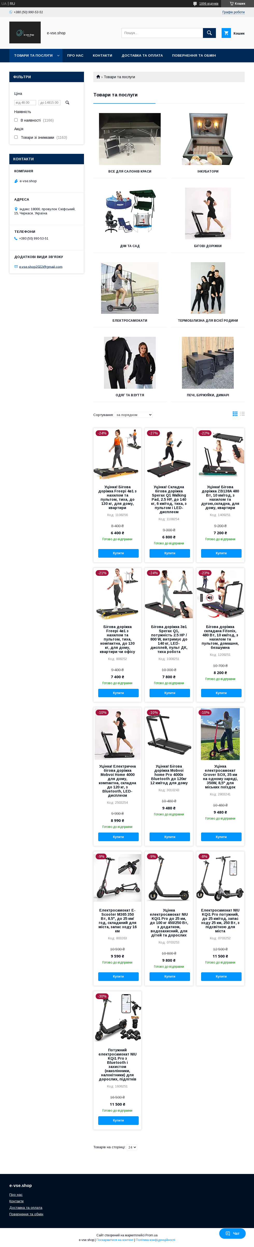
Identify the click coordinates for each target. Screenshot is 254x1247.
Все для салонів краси (129, 171)
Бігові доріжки (208, 246)
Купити (118, 553)
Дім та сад (130, 246)
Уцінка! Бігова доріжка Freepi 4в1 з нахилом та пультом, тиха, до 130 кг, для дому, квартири (117, 497)
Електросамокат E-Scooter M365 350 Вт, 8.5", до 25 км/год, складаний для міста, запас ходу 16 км (117, 920)
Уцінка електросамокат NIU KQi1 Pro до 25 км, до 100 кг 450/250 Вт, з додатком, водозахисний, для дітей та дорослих (169, 922)
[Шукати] (209, 33)
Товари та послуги (33, 55)
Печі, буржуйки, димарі (208, 395)
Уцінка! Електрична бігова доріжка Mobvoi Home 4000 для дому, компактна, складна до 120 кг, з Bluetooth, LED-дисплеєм (117, 780)
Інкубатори (207, 171)
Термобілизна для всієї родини (208, 320)
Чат (232, 1233)
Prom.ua (151, 1235)
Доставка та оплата (142, 55)
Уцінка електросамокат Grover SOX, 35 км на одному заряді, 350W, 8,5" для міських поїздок (220, 776)
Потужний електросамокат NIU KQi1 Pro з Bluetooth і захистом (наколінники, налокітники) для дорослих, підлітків (117, 1064)
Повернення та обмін (194, 55)
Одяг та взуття (130, 395)
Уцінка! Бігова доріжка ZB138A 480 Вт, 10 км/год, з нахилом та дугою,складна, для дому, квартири (220, 497)
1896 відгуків (208, 3)
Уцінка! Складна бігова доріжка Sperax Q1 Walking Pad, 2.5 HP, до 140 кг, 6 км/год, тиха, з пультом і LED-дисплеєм (169, 499)
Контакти (102, 55)
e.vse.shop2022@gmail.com (40, 266)
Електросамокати (129, 320)
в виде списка (242, 415)
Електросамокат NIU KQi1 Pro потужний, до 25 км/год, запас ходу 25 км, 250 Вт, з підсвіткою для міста (220, 920)
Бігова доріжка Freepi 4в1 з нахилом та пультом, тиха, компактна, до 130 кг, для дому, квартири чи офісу (117, 639)
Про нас (75, 55)
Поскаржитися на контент (114, 1240)
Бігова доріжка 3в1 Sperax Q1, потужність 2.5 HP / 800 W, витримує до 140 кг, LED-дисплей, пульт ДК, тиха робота (168, 639)
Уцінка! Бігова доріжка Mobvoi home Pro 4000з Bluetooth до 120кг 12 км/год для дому (169, 774)
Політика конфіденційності (155, 1240)
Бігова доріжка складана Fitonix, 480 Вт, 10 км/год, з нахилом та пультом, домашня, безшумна (220, 637)
